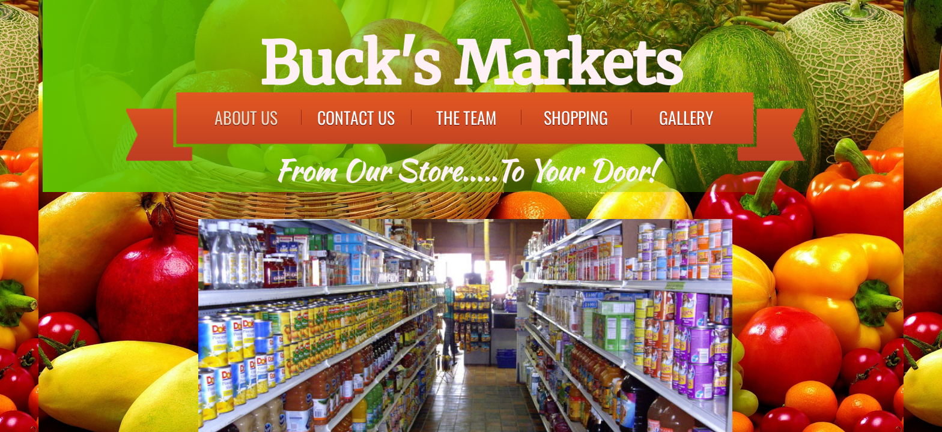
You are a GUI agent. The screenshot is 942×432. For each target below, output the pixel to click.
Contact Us (356, 117)
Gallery (686, 117)
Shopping (576, 117)
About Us (246, 117)
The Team (466, 117)
